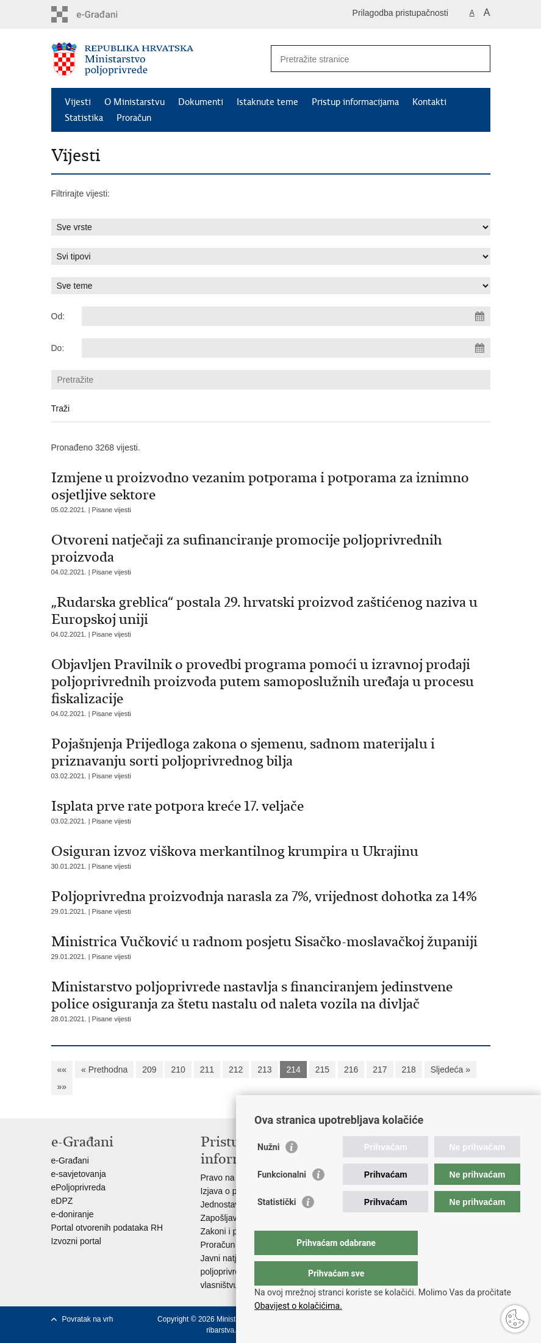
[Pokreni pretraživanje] (476, 58)
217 (380, 1069)
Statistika (84, 117)
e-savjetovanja (78, 1174)
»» (62, 1086)
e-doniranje (72, 1214)
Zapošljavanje (227, 1218)
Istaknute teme (267, 101)
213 (264, 1069)
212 (236, 1069)
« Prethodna (104, 1069)
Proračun (133, 117)
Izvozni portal (76, 1241)
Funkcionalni (281, 1199)
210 (178, 1069)
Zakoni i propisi (229, 1231)
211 (207, 1069)
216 (351, 1069)
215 (322, 1069)
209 (149, 1069)
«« (62, 1069)
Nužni (268, 1171)
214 (293, 1069)
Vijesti (78, 101)
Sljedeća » (450, 1069)
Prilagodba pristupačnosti (400, 13)
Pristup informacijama (355, 101)
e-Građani (70, 1160)
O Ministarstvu (134, 101)
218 (408, 1069)
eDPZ (62, 1201)
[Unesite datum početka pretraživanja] (286, 316)
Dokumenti (200, 101)
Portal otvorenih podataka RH (107, 1228)
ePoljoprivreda (78, 1187)
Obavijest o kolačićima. (298, 1306)
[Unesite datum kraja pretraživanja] (286, 348)
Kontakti (429, 101)
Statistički (276, 1226)
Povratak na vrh (87, 1319)
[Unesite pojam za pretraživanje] (367, 59)
